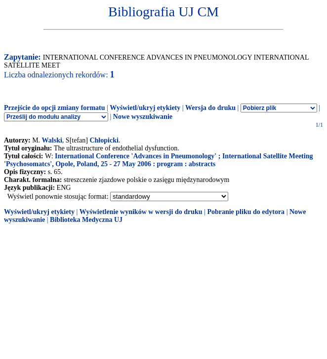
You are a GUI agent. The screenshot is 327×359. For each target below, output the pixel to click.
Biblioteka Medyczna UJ (86, 219)
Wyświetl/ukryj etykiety (145, 107)
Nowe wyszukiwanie (142, 116)
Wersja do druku (210, 107)
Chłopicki (103, 140)
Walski (52, 140)
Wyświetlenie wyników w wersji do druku (141, 211)
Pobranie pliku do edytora (246, 211)
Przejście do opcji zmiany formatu (54, 107)
